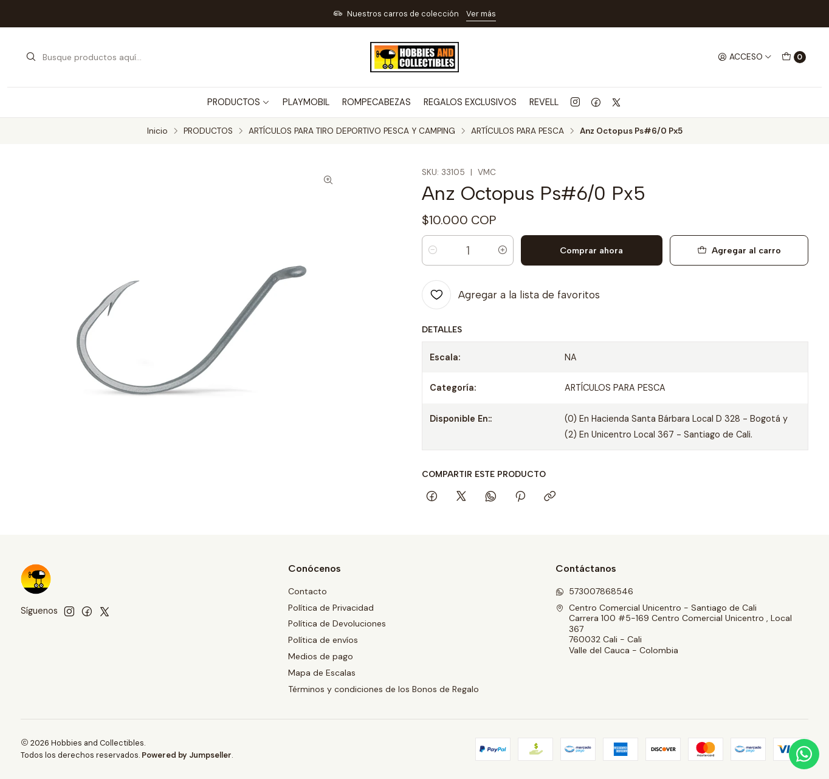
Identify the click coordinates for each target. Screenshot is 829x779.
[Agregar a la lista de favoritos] (511, 294)
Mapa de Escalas (322, 672)
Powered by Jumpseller (187, 755)
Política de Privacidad (331, 607)
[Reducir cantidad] (432, 250)
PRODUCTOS (208, 131)
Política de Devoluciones (337, 623)
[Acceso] (745, 57)
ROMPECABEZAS (376, 102)
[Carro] (793, 57)
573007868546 (594, 591)
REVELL (544, 102)
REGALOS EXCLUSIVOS (470, 102)
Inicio (157, 131)
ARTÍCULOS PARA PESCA (517, 131)
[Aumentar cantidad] (502, 250)
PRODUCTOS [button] (238, 102)
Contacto (307, 591)
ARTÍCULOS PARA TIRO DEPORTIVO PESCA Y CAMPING (352, 131)
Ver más (481, 14)
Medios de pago (320, 656)
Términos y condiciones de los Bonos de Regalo (383, 689)
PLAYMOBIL (306, 102)
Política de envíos (323, 639)
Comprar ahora (591, 250)
